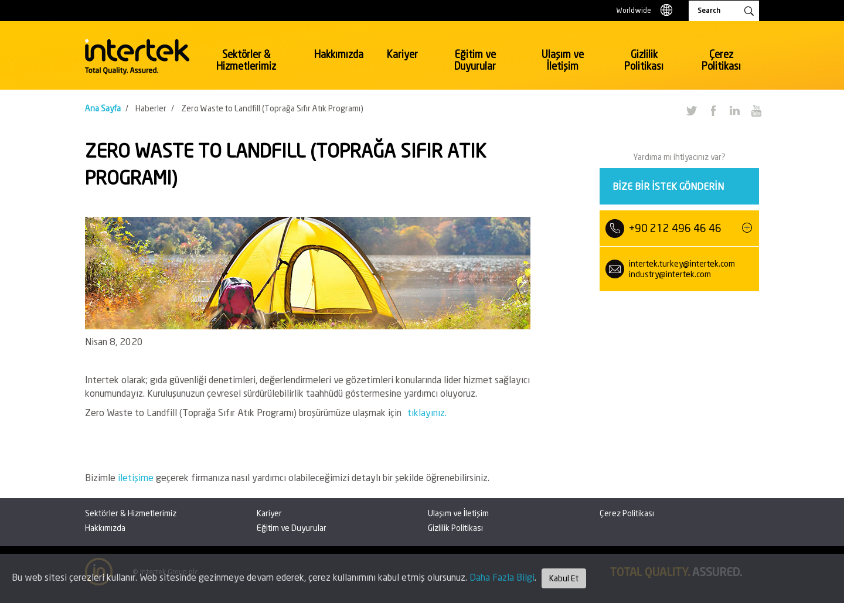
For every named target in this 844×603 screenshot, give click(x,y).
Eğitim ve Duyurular (475, 60)
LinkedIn (734, 110)
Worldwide (634, 10)
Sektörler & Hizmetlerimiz (246, 60)
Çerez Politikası (721, 60)
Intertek (137, 56)
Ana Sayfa (103, 108)
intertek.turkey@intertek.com (682, 263)
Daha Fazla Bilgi (502, 576)
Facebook (713, 110)
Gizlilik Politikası (643, 60)
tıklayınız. (427, 412)
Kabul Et (563, 578)
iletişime (137, 477)
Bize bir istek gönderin (668, 186)
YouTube (756, 110)
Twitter (691, 110)
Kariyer (402, 54)
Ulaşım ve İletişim (563, 60)
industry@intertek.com (670, 274)
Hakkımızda (338, 54)
